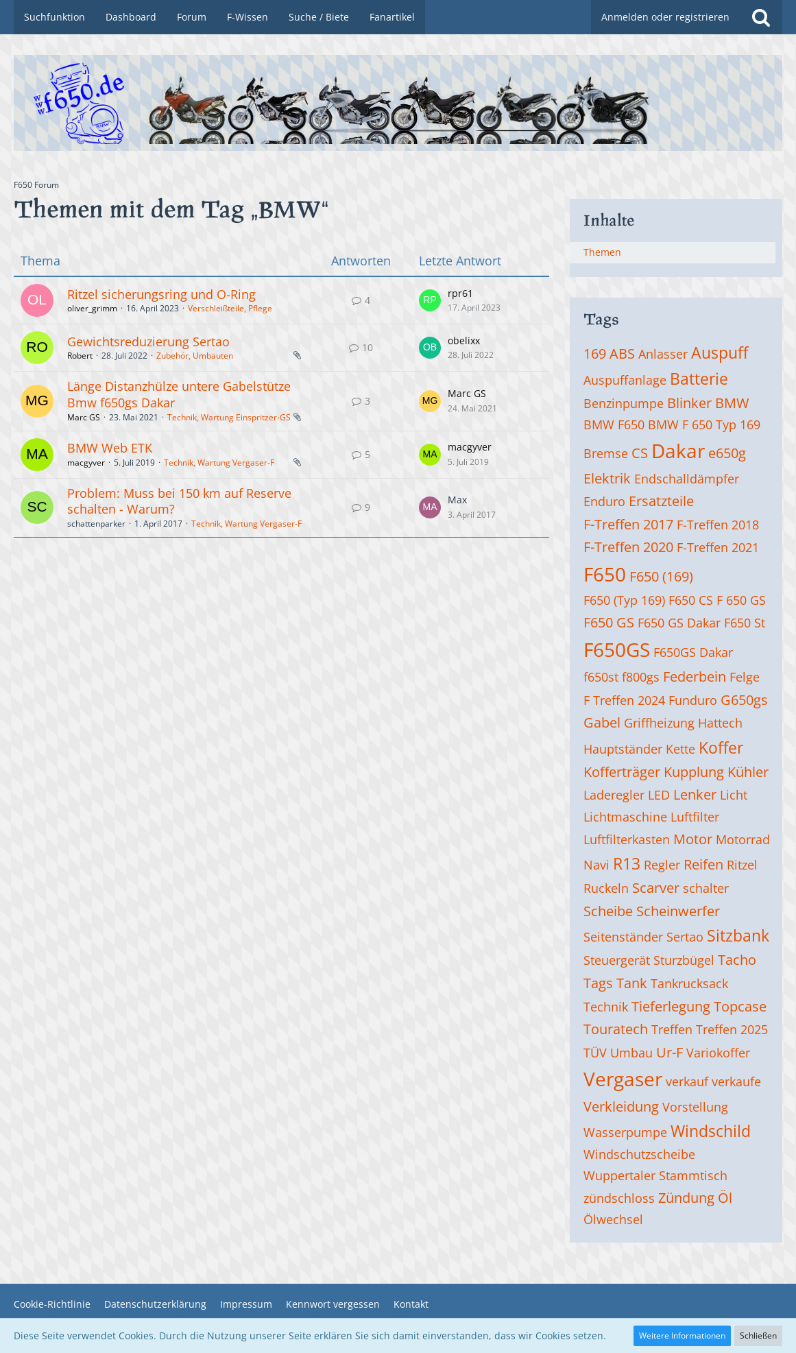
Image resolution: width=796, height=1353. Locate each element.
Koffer (721, 747)
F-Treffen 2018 (718, 524)
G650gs (744, 700)
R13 (626, 863)
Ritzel (742, 865)
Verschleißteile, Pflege (230, 308)
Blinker (689, 403)
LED (659, 795)
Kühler (748, 772)
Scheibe (608, 911)
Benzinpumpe (623, 403)
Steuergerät (616, 960)
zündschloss (619, 1198)
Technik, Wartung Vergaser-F (219, 462)
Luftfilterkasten (626, 839)
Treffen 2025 (732, 1029)
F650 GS (608, 622)
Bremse (605, 453)
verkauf (687, 1081)
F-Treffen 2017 (628, 524)
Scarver (655, 887)
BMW (732, 403)
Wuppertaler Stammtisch (655, 1175)
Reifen (703, 864)
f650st (600, 677)
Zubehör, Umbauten (194, 355)
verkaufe (736, 1081)
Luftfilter (695, 817)
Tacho (737, 959)
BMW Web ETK (109, 448)
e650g (727, 453)
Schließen (758, 1335)
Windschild (711, 1131)
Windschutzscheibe (639, 1154)
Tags (598, 983)
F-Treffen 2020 (628, 547)
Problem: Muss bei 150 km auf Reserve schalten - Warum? (179, 501)
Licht (733, 795)
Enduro (604, 501)
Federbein (694, 676)
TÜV (595, 1052)
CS (639, 453)
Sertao (684, 937)
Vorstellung (695, 1107)
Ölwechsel (613, 1219)
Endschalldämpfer (686, 478)
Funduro (692, 700)
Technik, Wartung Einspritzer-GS (229, 417)
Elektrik (607, 478)
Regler (662, 865)
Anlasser (663, 354)
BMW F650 (613, 424)
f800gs (641, 677)
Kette (680, 749)
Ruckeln (606, 888)
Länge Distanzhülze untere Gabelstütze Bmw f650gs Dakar (179, 394)
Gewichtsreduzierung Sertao (148, 341)
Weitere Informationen (682, 1335)
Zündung (686, 1197)
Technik (605, 1006)
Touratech (615, 1029)
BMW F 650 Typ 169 (704, 424)
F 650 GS (741, 600)
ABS (622, 353)
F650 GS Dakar (679, 622)
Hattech (720, 723)
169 (594, 353)
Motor (692, 839)
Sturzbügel (683, 960)
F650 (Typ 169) (624, 600)
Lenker (694, 794)
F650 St (744, 622)
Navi (596, 865)
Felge (744, 677)
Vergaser (622, 1079)
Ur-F (669, 1052)
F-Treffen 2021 (718, 547)
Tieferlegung (670, 1006)
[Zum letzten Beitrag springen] (430, 300)
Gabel (601, 722)
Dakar (678, 451)
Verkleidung (621, 1106)
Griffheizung (659, 723)
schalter (706, 888)
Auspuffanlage (624, 380)
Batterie (699, 379)
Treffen (671, 1029)
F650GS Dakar (693, 652)
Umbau (631, 1052)
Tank (631, 983)
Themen (602, 252)
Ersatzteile (661, 501)
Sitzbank (738, 935)
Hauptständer (622, 749)
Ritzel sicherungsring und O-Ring (161, 294)
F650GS (616, 649)
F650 (604, 574)
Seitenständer (623, 937)
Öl (725, 1197)
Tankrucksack (689, 983)
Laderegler (613, 795)
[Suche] (761, 17)
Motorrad (743, 839)
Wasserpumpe (625, 1132)
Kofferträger (621, 772)
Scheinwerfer (678, 911)
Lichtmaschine (625, 817)
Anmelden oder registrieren (665, 16)
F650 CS (690, 600)
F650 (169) (661, 576)
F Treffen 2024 (624, 700)
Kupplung (694, 772)
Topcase (740, 1006)
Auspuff (719, 352)
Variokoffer (718, 1052)
